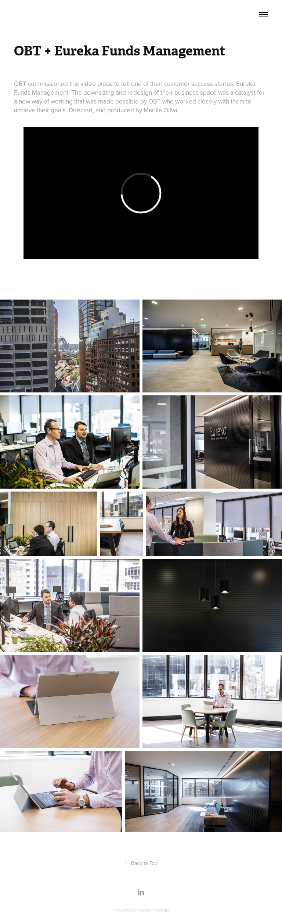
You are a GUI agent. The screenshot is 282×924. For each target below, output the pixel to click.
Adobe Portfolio (154, 910)
